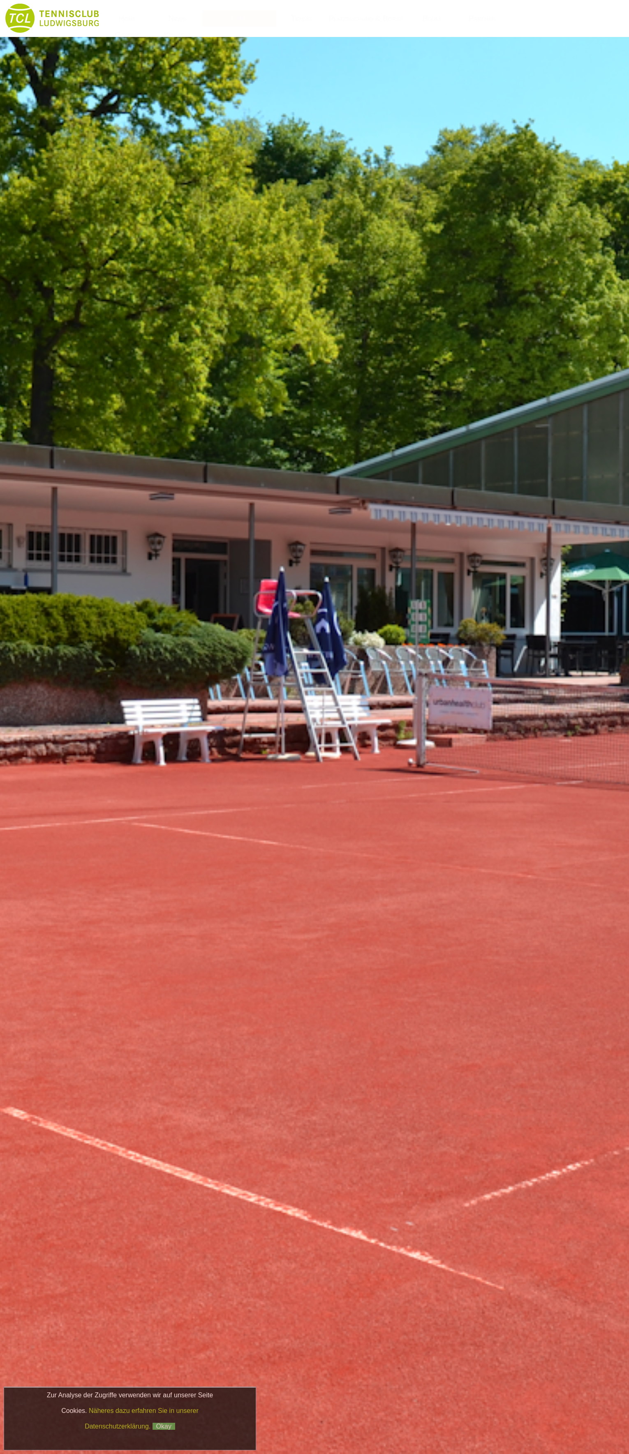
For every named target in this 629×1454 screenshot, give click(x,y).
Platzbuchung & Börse (366, 18)
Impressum (451, 1419)
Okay (164, 1426)
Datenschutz (494, 1419)
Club (239, 18)
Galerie (127, 34)
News (177, 18)
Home (127, 18)
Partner (482, 18)
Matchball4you (476, 1430)
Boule (432, 18)
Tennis (301, 18)
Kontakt (177, 34)
